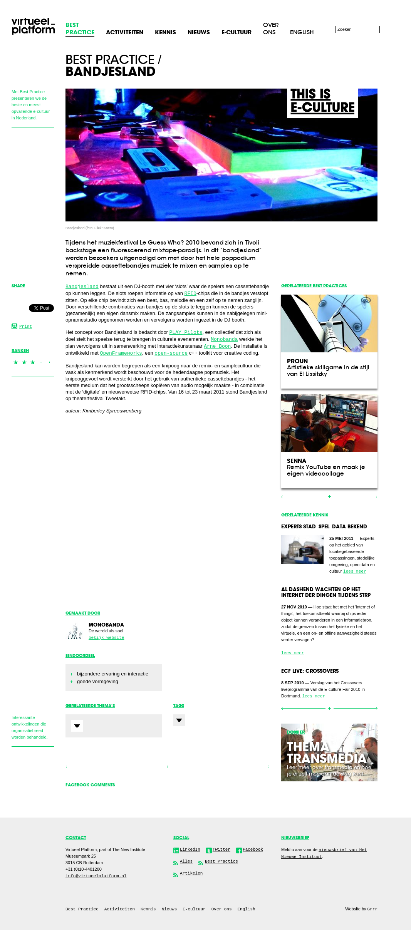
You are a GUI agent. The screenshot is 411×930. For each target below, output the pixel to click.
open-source (171, 353)
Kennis (148, 909)
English (302, 32)
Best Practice (82, 909)
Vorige (116, 767)
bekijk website (106, 637)
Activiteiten (119, 909)
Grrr (372, 909)
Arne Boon (217, 346)
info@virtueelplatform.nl (95, 876)
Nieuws (169, 909)
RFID (190, 294)
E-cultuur (194, 909)
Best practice (109, 59)
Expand (77, 726)
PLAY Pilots (186, 332)
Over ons (270, 28)
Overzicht (168, 767)
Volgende (219, 767)
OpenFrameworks (121, 353)
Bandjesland (82, 287)
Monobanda (224, 339)
